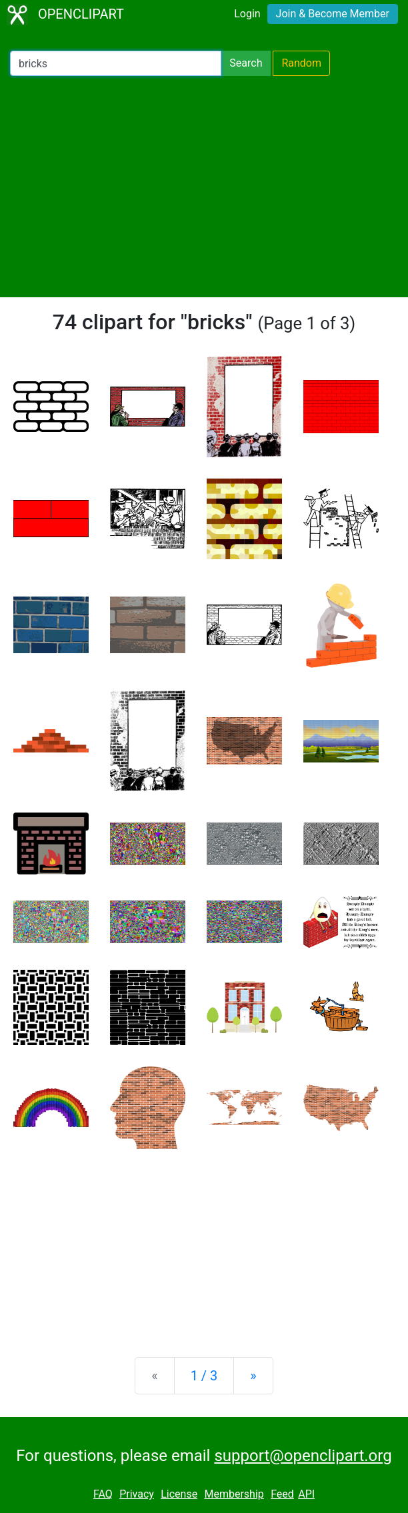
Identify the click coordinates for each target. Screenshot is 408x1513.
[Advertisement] (204, 186)
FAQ (103, 1494)
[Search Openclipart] (115, 63)
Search (245, 63)
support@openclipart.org (302, 1455)
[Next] (253, 1375)
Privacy (136, 1494)
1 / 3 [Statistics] (204, 1376)
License (179, 1494)
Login (247, 13)
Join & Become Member (332, 13)
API (306, 1494)
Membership (233, 1494)
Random (301, 63)
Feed (282, 1494)
